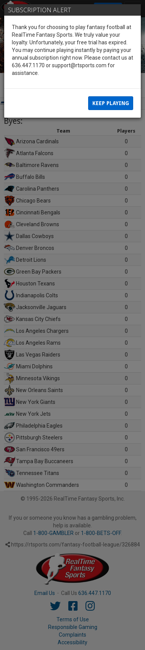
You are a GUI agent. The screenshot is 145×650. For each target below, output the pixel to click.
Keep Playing (110, 103)
